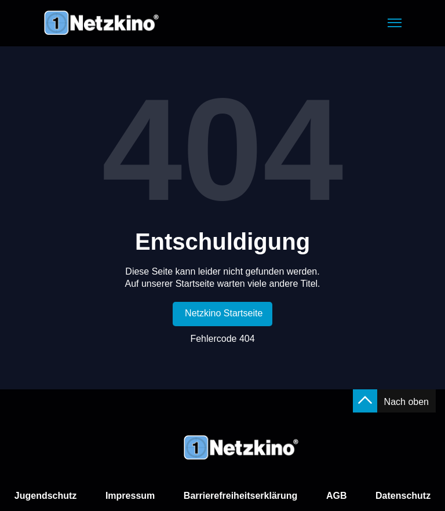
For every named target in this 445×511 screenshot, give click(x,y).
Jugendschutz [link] (45, 496)
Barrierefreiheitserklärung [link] (241, 496)
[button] (395, 23)
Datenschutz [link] (403, 496)
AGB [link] (336, 496)
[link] (223, 314)
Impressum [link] (130, 496)
